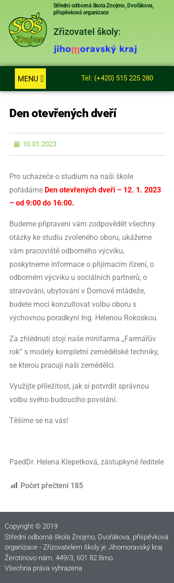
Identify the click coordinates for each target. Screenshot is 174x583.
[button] (30, 78)
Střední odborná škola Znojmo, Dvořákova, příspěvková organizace (103, 9)
